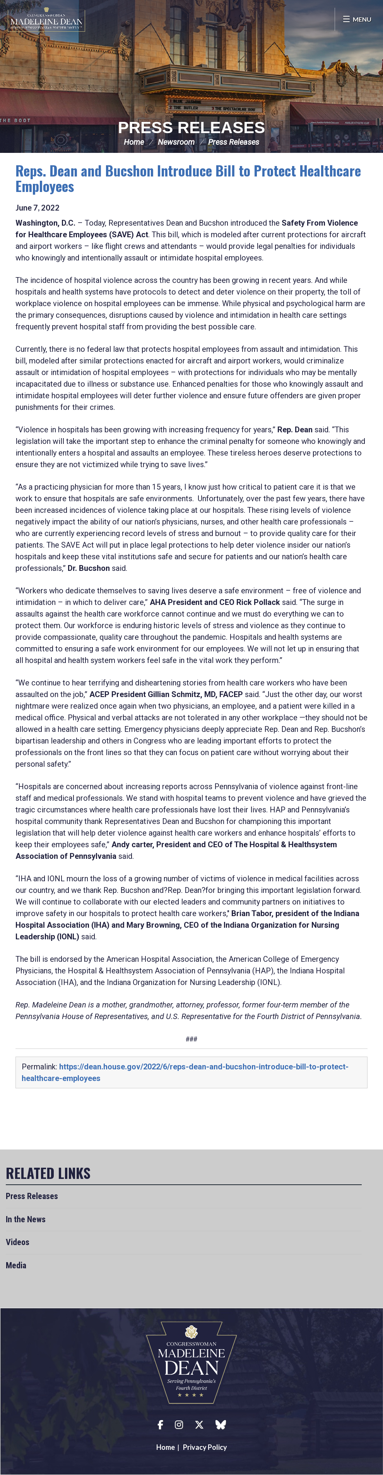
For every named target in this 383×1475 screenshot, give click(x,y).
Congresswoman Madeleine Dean (46, 19)
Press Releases (191, 127)
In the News (26, 1219)
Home (134, 142)
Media (16, 1265)
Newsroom (176, 142)
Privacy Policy (205, 1447)
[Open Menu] (357, 19)
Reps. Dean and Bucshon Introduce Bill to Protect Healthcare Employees (188, 178)
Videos (17, 1242)
